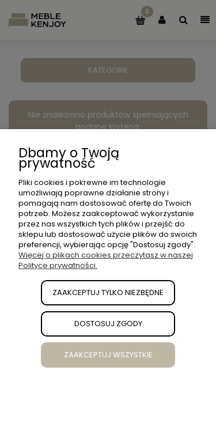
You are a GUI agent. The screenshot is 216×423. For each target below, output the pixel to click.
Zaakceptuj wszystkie (108, 354)
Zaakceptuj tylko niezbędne (108, 292)
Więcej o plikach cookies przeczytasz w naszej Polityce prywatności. (105, 260)
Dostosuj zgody (108, 323)
